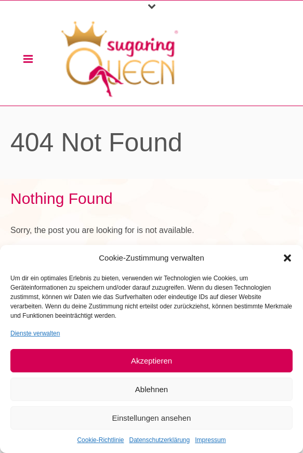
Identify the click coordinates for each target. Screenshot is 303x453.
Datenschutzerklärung (159, 440)
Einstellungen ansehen (151, 417)
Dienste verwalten (35, 333)
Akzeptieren (151, 360)
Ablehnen (151, 389)
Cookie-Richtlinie (100, 440)
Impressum (210, 440)
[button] (287, 258)
